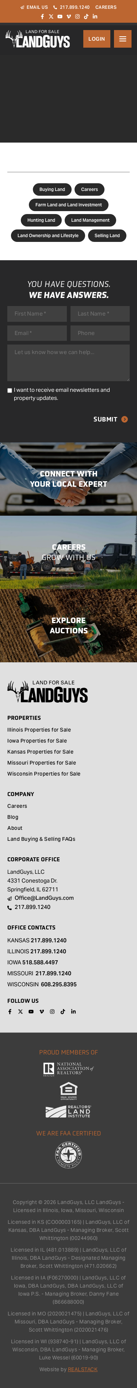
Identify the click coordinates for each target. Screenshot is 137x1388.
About (15, 828)
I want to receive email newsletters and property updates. (62, 393)
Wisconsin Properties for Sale (44, 774)
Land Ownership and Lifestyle (48, 235)
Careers (89, 189)
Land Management (90, 220)
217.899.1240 (48, 940)
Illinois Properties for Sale (39, 730)
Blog (12, 817)
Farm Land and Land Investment (68, 204)
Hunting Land (41, 220)
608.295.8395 (59, 984)
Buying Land (52, 189)
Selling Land (107, 235)
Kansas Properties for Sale (40, 752)
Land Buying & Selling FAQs (41, 839)
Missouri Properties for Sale (41, 763)
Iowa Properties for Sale (37, 741)
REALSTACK (83, 1369)
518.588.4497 (40, 962)
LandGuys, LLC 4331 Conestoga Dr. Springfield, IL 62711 (32, 880)
